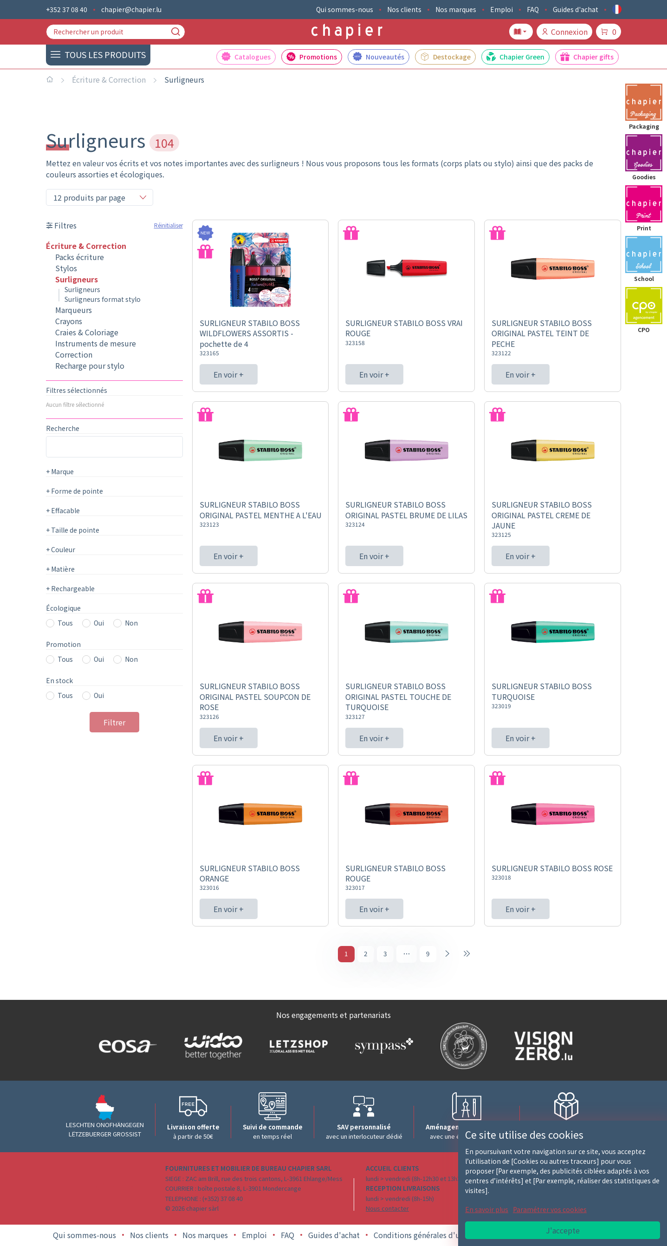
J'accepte (563, 1230)
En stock (59, 680)
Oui (99, 622)
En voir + (229, 374)
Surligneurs (184, 79)
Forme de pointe (74, 491)
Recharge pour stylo (89, 365)
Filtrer (114, 722)
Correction (73, 354)
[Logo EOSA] (126, 1047)
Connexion (564, 31)
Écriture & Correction (109, 79)
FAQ (533, 9)
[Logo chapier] (347, 32)
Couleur (60, 549)
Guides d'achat (575, 9)
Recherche (62, 428)
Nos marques (455, 9)
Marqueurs (73, 309)
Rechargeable (70, 588)
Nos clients (404, 9)
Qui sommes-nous (344, 9)
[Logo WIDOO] (211, 1047)
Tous (65, 622)
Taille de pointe (72, 530)
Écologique (63, 608)
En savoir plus (486, 1209)
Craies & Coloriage (86, 332)
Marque (60, 471)
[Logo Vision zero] (541, 1047)
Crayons (68, 320)
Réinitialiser (168, 225)
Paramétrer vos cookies (550, 1209)
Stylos (66, 268)
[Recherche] (175, 32)
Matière (60, 569)
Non (131, 622)
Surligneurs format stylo (103, 299)
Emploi (501, 9)
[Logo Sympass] (382, 1047)
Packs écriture (79, 256)
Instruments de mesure (95, 343)
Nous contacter (387, 1209)
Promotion (63, 644)
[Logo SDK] (461, 1047)
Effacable (63, 510)
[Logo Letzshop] (297, 1047)
